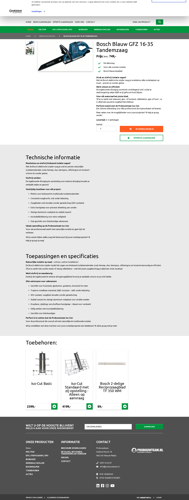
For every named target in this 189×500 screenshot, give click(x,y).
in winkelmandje (141, 129)
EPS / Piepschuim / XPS (37, 456)
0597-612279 (105, 463)
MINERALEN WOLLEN (47, 36)
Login (158, 497)
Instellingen (37, 27)
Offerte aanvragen (141, 138)
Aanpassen (169, 14)
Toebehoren (32, 470)
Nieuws (65, 457)
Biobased (31, 459)
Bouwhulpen (32, 467)
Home (28, 36)
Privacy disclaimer (34, 497)
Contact (66, 461)
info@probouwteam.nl (109, 467)
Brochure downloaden (73, 448)
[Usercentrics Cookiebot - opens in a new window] (15, 27)
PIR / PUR (30, 452)
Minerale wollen (35, 463)
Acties (29, 474)
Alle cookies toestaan (169, 6)
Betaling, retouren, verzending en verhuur (73, 453)
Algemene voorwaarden (58, 497)
